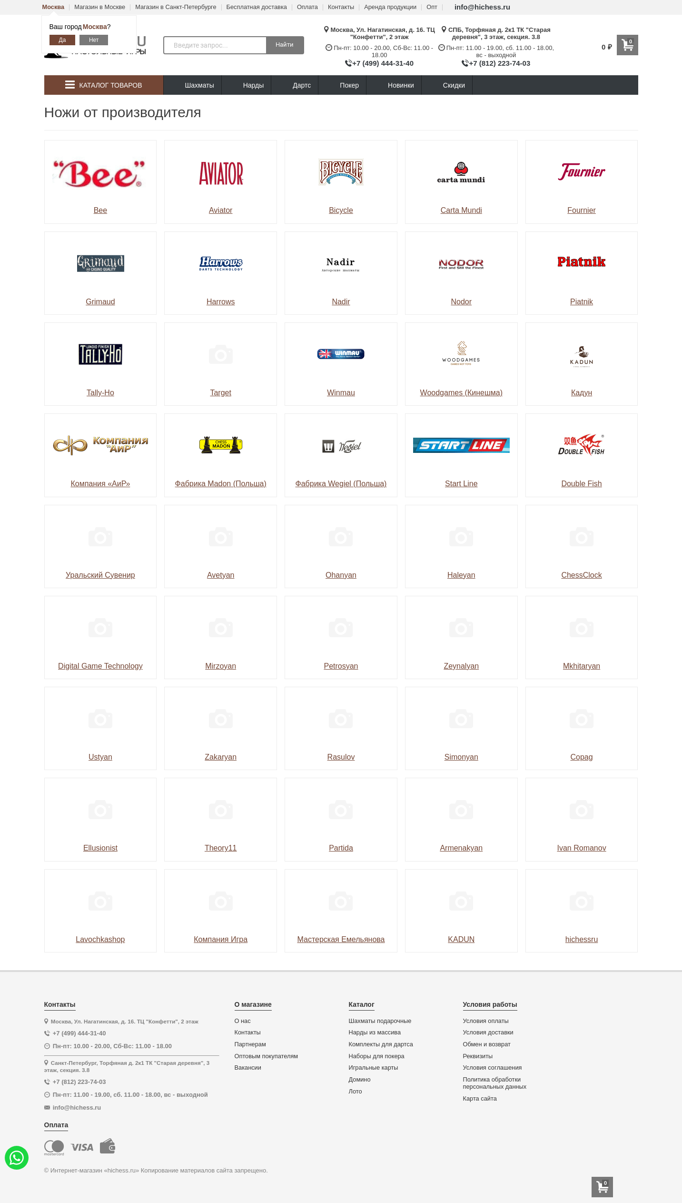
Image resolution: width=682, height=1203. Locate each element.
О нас (243, 1021)
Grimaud (100, 302)
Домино (360, 1079)
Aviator (221, 210)
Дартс (294, 85)
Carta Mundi (461, 210)
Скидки (447, 86)
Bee (100, 210)
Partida (341, 848)
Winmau (341, 393)
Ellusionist (100, 848)
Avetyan (221, 575)
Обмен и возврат (487, 1044)
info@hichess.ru (482, 7)
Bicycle (341, 210)
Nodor (461, 302)
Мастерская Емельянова (341, 939)
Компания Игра (220, 939)
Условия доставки (488, 1032)
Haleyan (461, 575)
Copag (582, 757)
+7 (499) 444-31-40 (383, 63)
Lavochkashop (100, 939)
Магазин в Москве (99, 7)
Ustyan (100, 757)
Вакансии (248, 1067)
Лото (355, 1091)
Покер (342, 85)
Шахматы (192, 85)
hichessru (581, 939)
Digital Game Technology (100, 666)
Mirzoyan (220, 666)
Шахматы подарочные (380, 1021)
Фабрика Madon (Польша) (221, 484)
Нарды (246, 85)
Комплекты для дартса (381, 1044)
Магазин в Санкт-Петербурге (175, 7)
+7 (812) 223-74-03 (499, 63)
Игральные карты (373, 1067)
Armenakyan (461, 848)
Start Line (461, 484)
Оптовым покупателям (266, 1056)
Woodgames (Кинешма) (461, 393)
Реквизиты (478, 1056)
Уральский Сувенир (100, 575)
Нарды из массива (375, 1032)
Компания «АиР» (100, 484)
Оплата (307, 7)
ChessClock (581, 575)
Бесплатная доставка (257, 7)
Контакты (341, 7)
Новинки (394, 85)
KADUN (461, 939)
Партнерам (250, 1044)
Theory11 (221, 848)
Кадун (581, 393)
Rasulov (341, 757)
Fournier (581, 210)
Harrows (221, 302)
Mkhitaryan (581, 666)
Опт (431, 7)
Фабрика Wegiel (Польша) (341, 484)
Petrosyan (341, 666)
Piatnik (581, 302)
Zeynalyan (461, 666)
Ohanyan (341, 575)
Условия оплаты (486, 1021)
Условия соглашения (492, 1067)
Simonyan (461, 757)
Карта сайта (480, 1098)
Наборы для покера (377, 1056)
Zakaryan (221, 757)
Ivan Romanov (581, 848)
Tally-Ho (100, 393)
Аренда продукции (390, 7)
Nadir (341, 302)
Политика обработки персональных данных (495, 1083)
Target (220, 393)
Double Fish (581, 484)
